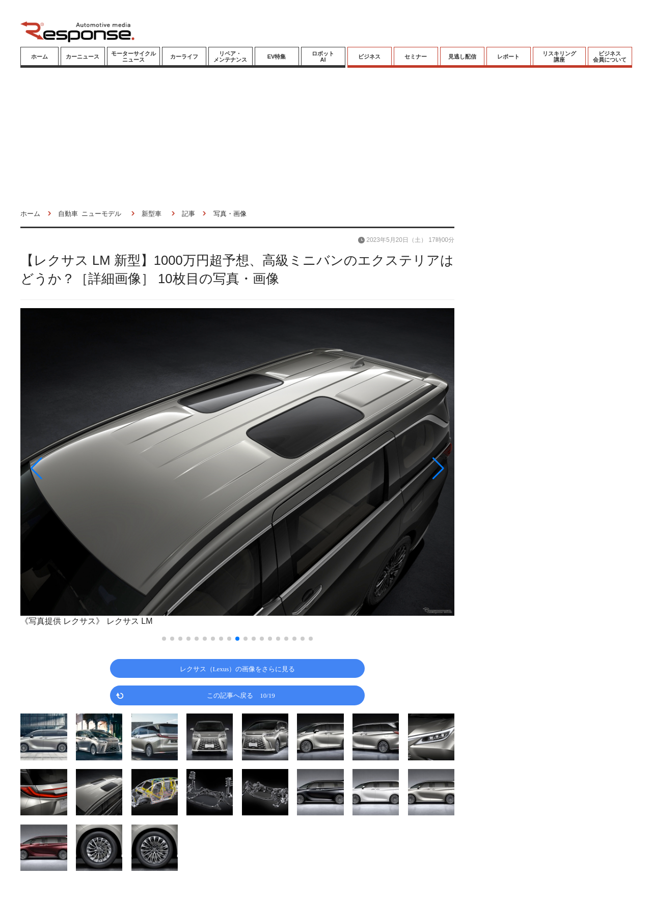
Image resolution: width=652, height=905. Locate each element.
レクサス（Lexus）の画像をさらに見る (237, 668)
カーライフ (184, 56)
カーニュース (82, 56)
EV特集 (276, 56)
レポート (508, 56)
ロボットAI (323, 56)
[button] (85, 468)
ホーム (39, 56)
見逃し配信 (462, 56)
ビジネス (369, 56)
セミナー (415, 56)
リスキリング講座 (559, 56)
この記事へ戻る (241, 695)
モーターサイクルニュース (133, 56)
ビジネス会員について (610, 56)
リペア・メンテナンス (230, 56)
